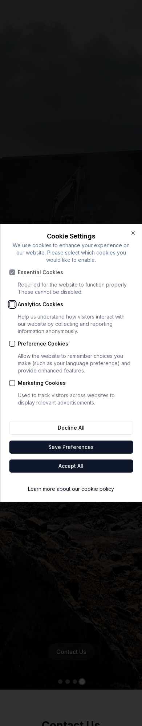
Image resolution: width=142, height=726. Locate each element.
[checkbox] (12, 272)
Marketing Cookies (42, 383)
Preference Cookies (43, 343)
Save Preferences (71, 447)
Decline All (71, 428)
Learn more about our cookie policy (71, 489)
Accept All (71, 466)
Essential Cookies (40, 272)
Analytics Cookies (40, 304)
